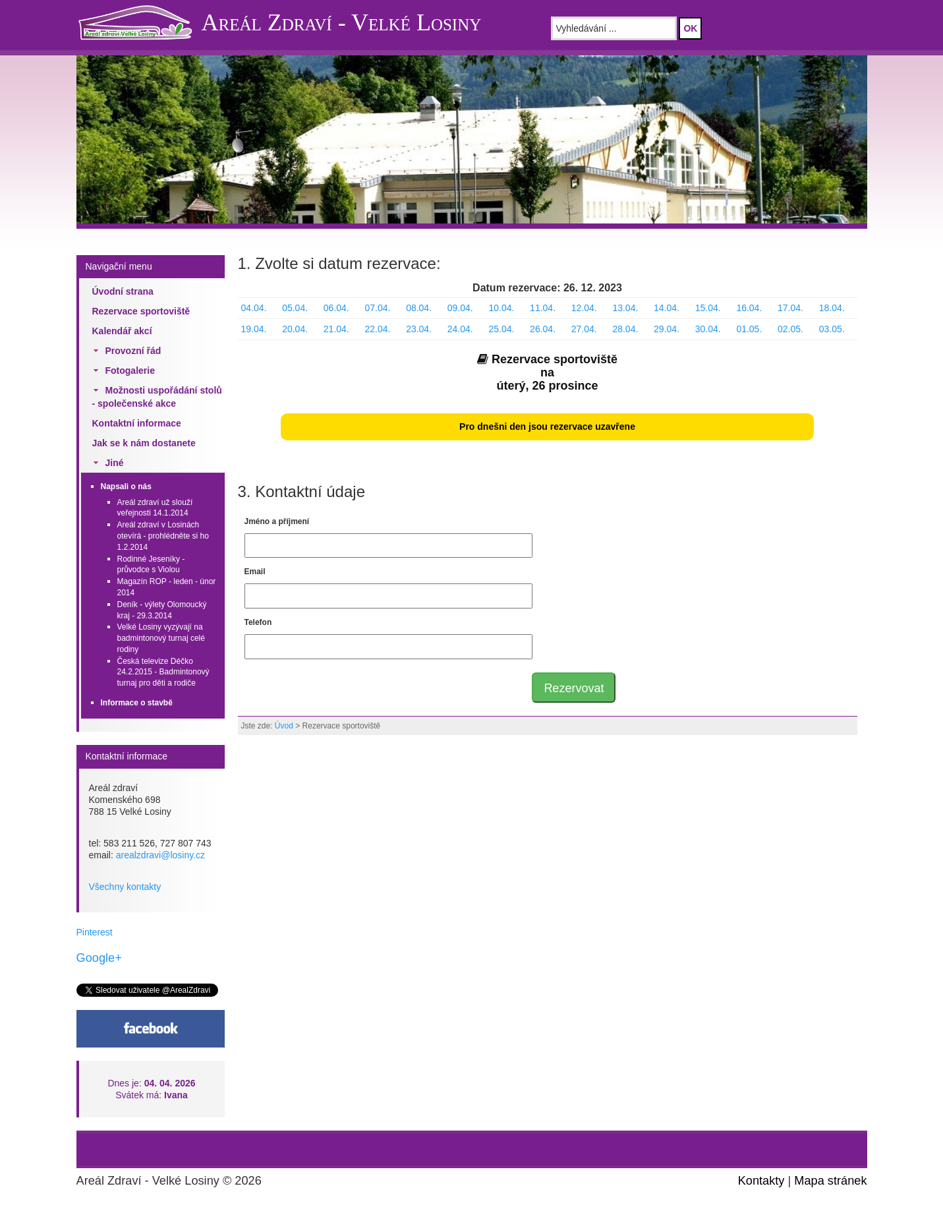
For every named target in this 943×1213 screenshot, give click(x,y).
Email (255, 571)
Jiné (114, 463)
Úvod (284, 725)
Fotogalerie (130, 370)
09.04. (460, 308)
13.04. (625, 308)
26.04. (543, 329)
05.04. (295, 308)
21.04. (336, 329)
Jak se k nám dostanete (144, 443)
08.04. (419, 308)
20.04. (295, 329)
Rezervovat (574, 688)
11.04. (543, 308)
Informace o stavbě (137, 702)
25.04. (501, 329)
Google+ (99, 957)
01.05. (749, 329)
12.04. (584, 308)
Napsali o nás (126, 486)
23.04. (419, 329)
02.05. (790, 329)
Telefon (258, 622)
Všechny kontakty (125, 886)
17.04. (790, 308)
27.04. (584, 329)
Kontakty (761, 1180)
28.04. (625, 329)
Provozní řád (133, 350)
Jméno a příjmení (277, 521)
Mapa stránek (830, 1180)
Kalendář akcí (122, 331)
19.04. (254, 329)
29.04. (666, 329)
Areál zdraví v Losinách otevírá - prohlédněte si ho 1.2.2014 (163, 536)
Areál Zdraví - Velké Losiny (342, 22)
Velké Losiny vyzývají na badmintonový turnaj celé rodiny (161, 638)
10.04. (501, 308)
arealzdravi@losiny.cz (160, 855)
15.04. (708, 308)
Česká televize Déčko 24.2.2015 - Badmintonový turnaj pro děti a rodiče (163, 672)
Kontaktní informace (136, 423)
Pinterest (94, 932)
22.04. (377, 329)
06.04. (336, 308)
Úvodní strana (123, 291)
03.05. (832, 329)
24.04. (460, 329)
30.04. (708, 329)
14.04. (666, 308)
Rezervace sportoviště (141, 311)
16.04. (749, 308)
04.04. (254, 308)
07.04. (377, 308)
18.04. (832, 308)
